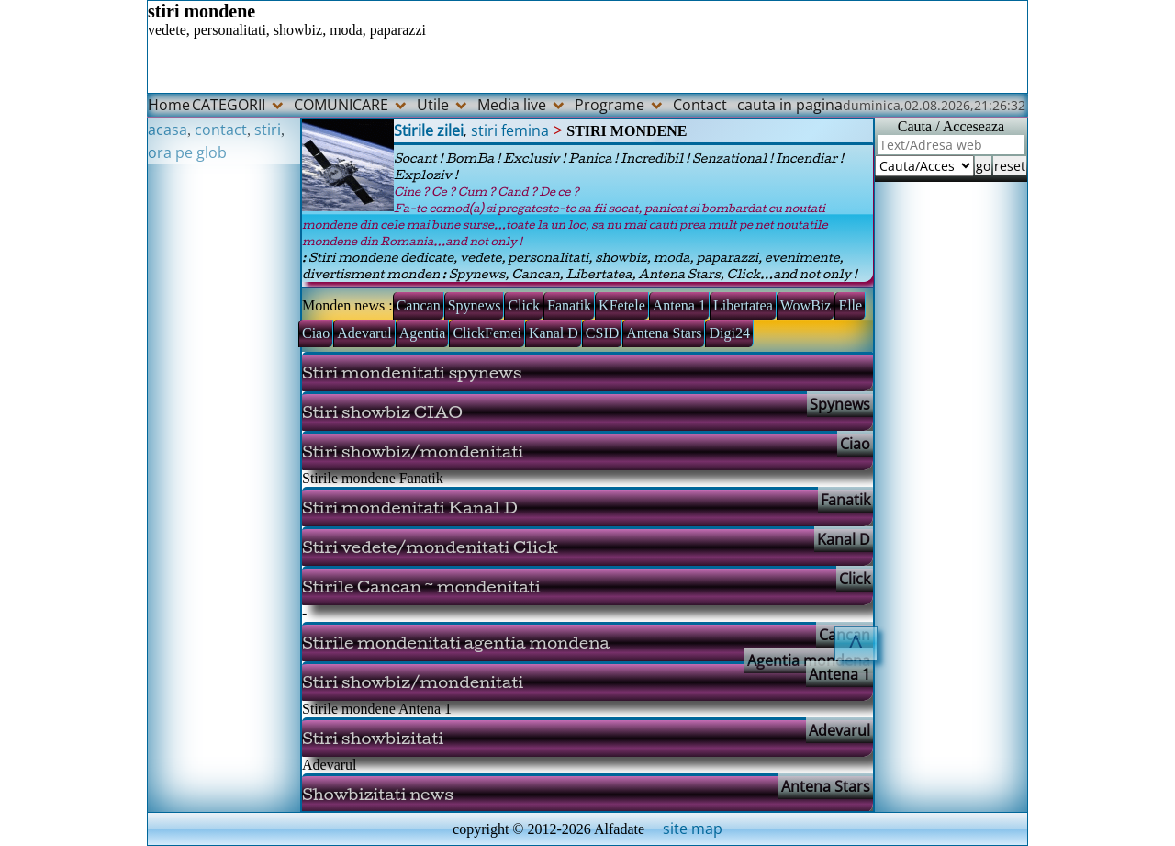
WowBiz (806, 305)
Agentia (422, 333)
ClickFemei (487, 333)
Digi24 (729, 333)
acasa (167, 129)
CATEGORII (228, 105)
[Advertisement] (224, 440)
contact (221, 129)
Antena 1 (679, 305)
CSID (602, 333)
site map (692, 828)
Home (169, 105)
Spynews (474, 305)
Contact (700, 105)
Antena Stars (663, 333)
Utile (433, 105)
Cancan (419, 305)
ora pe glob (187, 152)
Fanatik (569, 305)
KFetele (622, 305)
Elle (850, 305)
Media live (511, 105)
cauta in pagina (790, 105)
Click (524, 305)
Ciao (316, 333)
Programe (609, 105)
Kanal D (553, 333)
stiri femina (510, 130)
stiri (267, 129)
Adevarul (364, 333)
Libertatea (743, 305)
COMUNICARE (341, 105)
